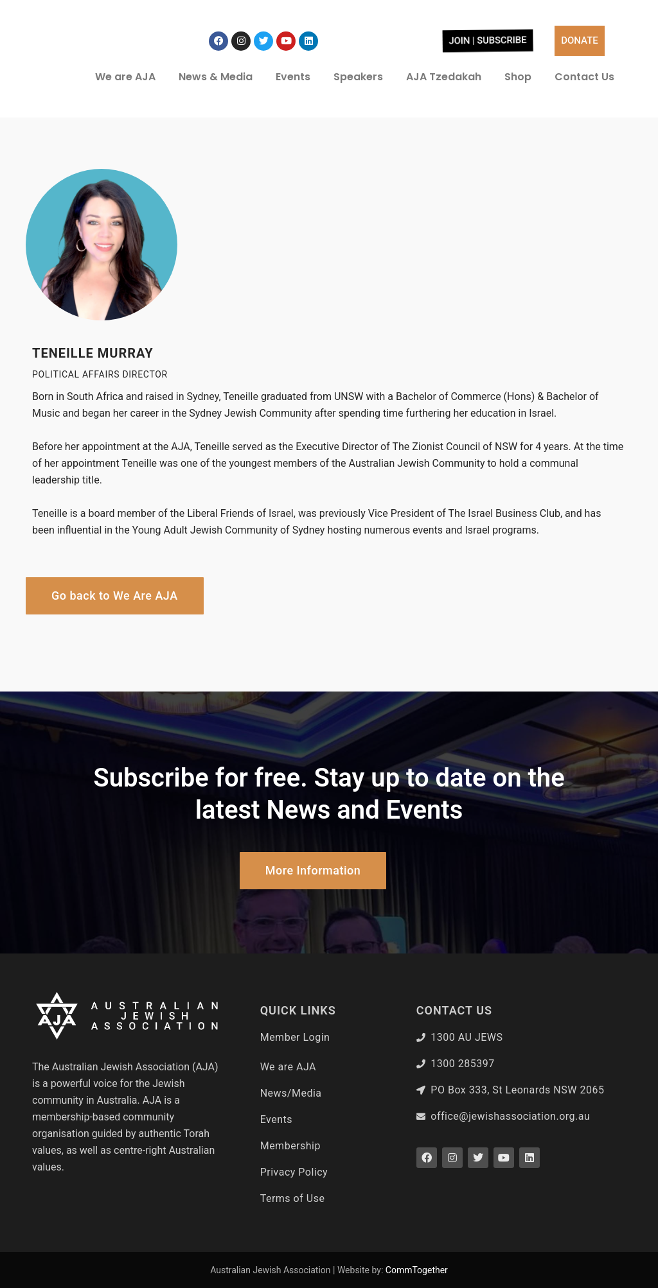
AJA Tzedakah (443, 76)
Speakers (358, 76)
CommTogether (417, 1270)
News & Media (216, 76)
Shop (517, 76)
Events (293, 76)
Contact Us (584, 76)
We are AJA (125, 76)
